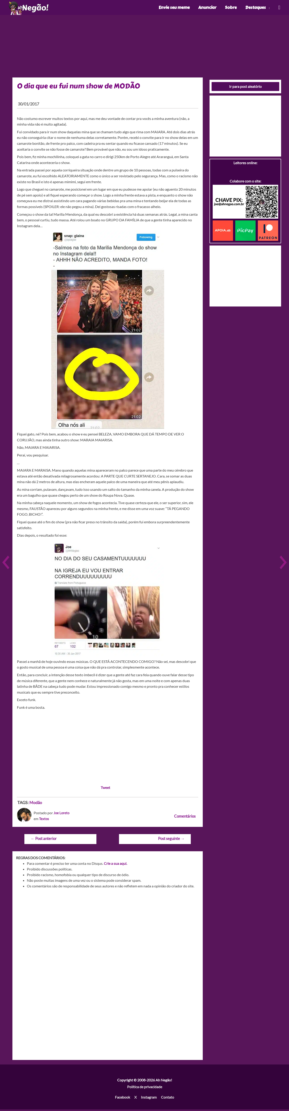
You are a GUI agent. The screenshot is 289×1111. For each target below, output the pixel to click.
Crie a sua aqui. (115, 865)
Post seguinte (171, 840)
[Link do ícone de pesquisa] (279, 8)
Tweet (105, 789)
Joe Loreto (62, 814)
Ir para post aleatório (245, 88)
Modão (35, 804)
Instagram (149, 1099)
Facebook (122, 1099)
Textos (44, 820)
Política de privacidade (144, 1088)
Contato (167, 1099)
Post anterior (44, 840)
